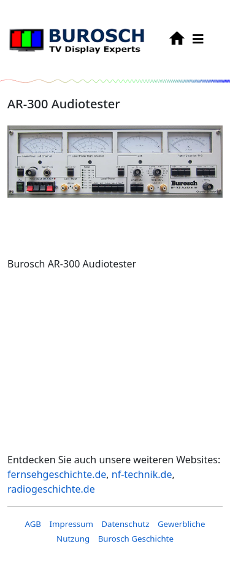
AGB (33, 523)
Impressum (71, 523)
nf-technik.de (142, 474)
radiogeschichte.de (51, 489)
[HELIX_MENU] (198, 39)
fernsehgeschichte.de (56, 474)
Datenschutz (125, 523)
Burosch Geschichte (136, 538)
